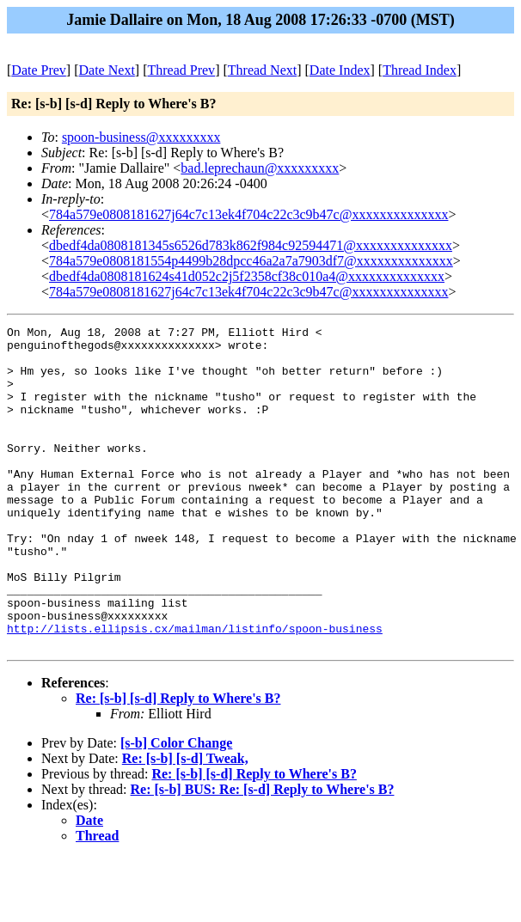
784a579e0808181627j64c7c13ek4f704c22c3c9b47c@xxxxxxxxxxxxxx (248, 214)
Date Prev (38, 70)
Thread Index (420, 70)
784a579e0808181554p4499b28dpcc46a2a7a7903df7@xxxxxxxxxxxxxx (251, 260)
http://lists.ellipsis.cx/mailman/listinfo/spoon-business (195, 690)
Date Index (340, 70)
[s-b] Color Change (176, 807)
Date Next (107, 70)
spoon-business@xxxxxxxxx (141, 137)
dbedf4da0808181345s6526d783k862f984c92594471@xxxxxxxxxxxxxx (250, 245)
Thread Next (262, 70)
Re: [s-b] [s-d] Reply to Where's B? (178, 762)
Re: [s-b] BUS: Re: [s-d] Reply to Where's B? (263, 853)
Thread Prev (181, 70)
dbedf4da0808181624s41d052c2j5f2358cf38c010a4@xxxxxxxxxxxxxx (246, 276)
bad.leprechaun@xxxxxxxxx (260, 168)
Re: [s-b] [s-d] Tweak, (185, 822)
